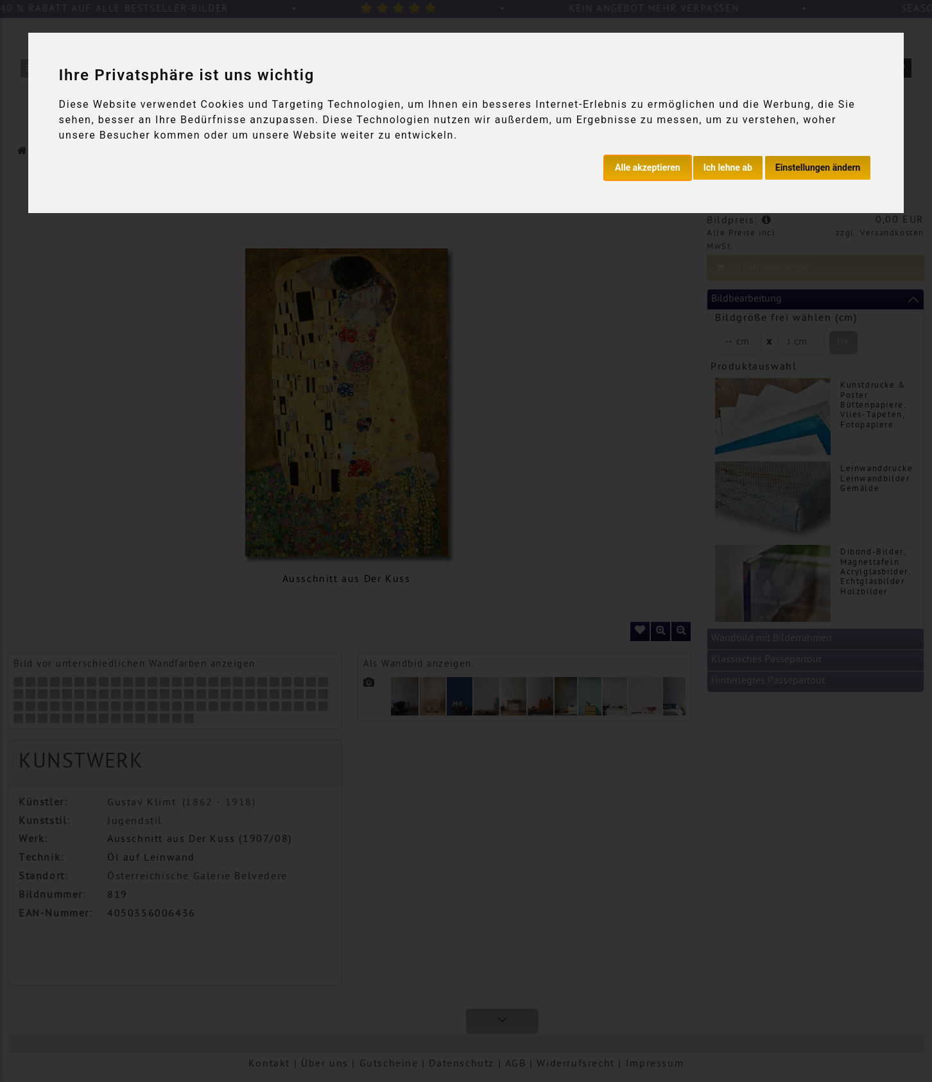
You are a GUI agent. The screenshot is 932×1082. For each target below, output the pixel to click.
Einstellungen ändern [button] (818, 167)
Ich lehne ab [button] (727, 167)
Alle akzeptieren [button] (647, 167)
